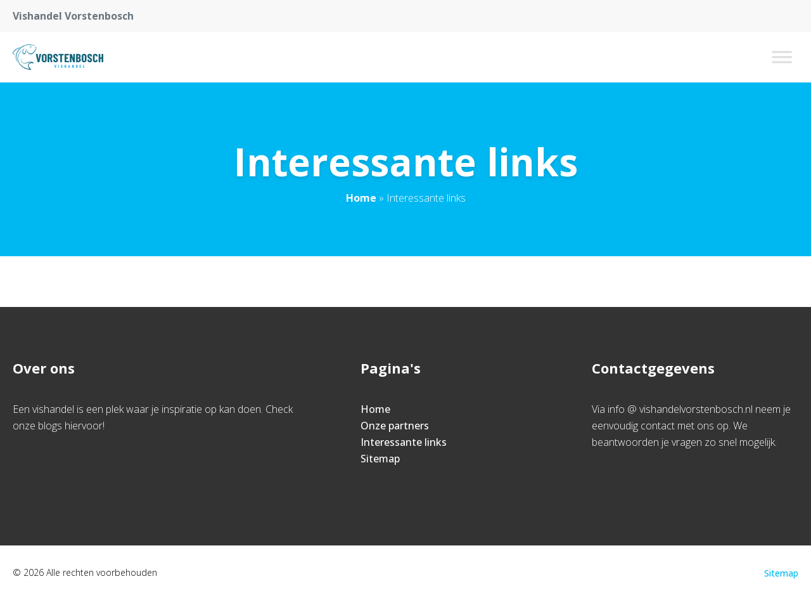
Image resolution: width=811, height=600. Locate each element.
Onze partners (395, 426)
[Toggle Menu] (782, 57)
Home (361, 198)
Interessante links (404, 442)
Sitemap (380, 459)
